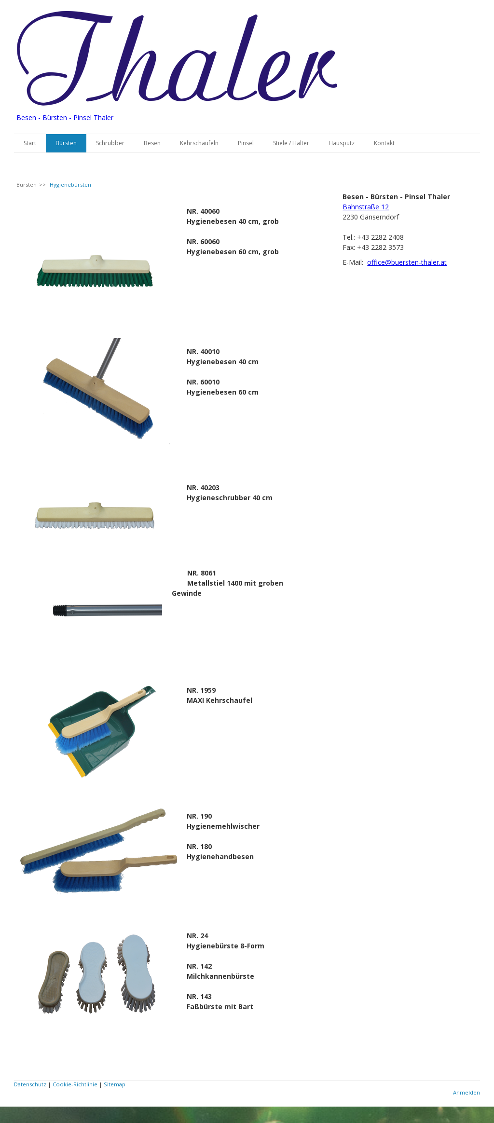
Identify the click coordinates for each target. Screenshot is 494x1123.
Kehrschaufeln (199, 143)
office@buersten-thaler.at (407, 262)
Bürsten (66, 143)
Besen (152, 143)
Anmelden (466, 1092)
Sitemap (114, 1084)
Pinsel (246, 143)
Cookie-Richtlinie (75, 1084)
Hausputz (342, 143)
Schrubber (110, 143)
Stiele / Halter (291, 143)
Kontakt (384, 143)
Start (30, 143)
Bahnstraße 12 (366, 206)
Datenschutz (30, 1084)
